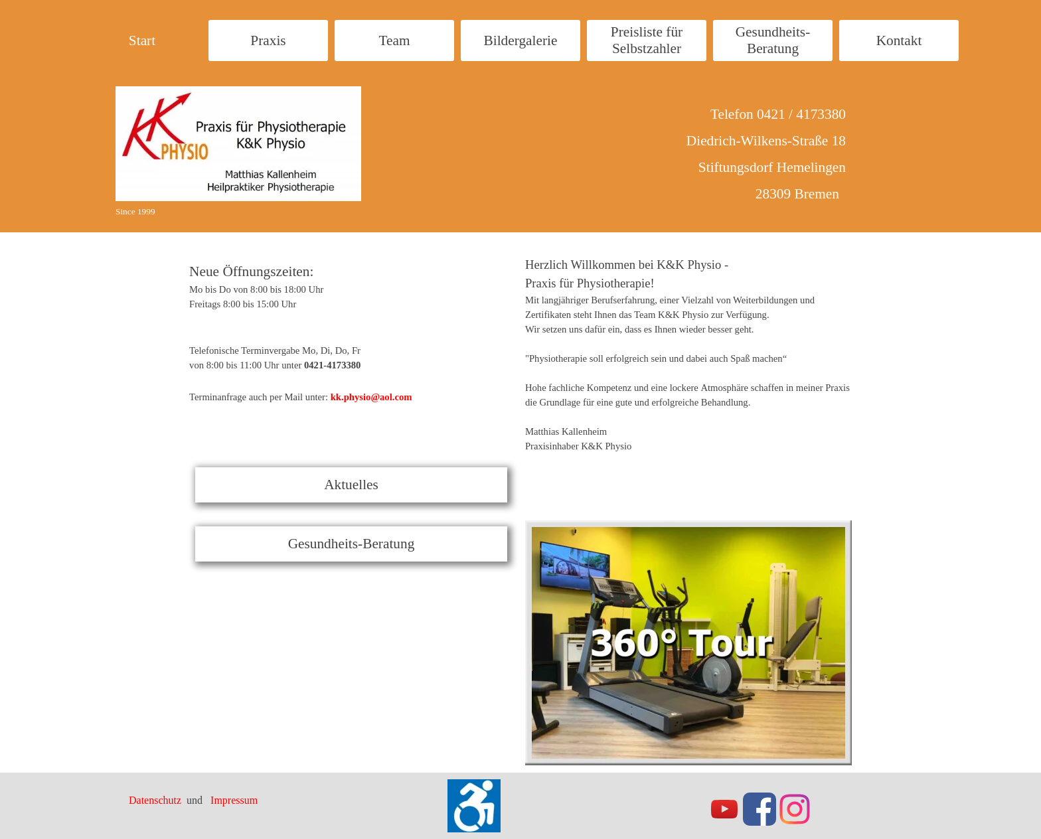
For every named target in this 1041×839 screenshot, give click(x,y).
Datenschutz (156, 800)
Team (394, 40)
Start (142, 40)
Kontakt (899, 40)
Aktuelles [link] (351, 485)
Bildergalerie (521, 40)
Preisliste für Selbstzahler (646, 40)
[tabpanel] (311, 322)
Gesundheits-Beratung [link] (351, 544)
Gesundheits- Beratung (773, 40)
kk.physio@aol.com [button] (371, 397)
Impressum (234, 800)
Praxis (267, 40)
